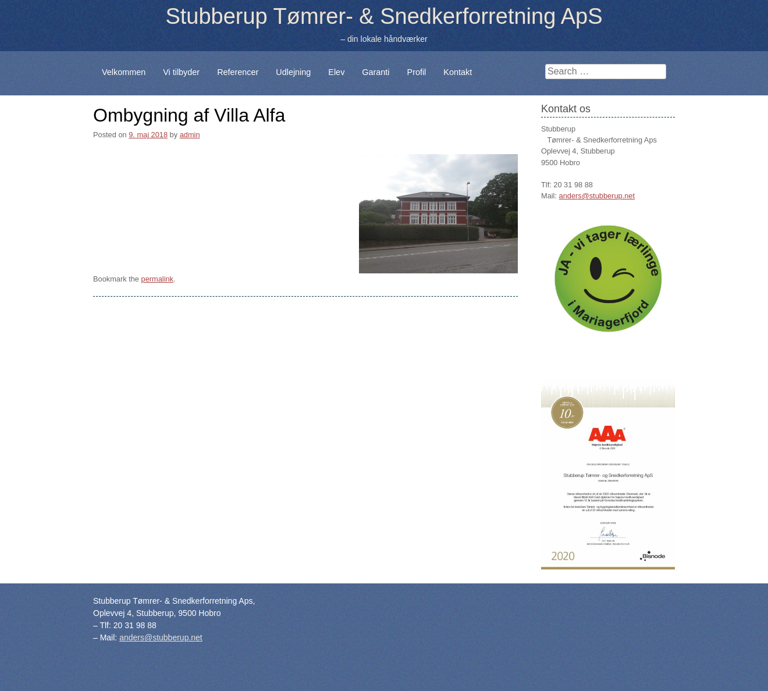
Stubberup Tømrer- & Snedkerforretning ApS (383, 16)
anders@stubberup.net (597, 195)
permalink (157, 279)
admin (190, 134)
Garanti (375, 72)
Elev (336, 72)
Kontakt (457, 72)
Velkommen (123, 72)
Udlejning (293, 72)
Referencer (237, 72)
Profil (416, 72)
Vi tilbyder (181, 72)
